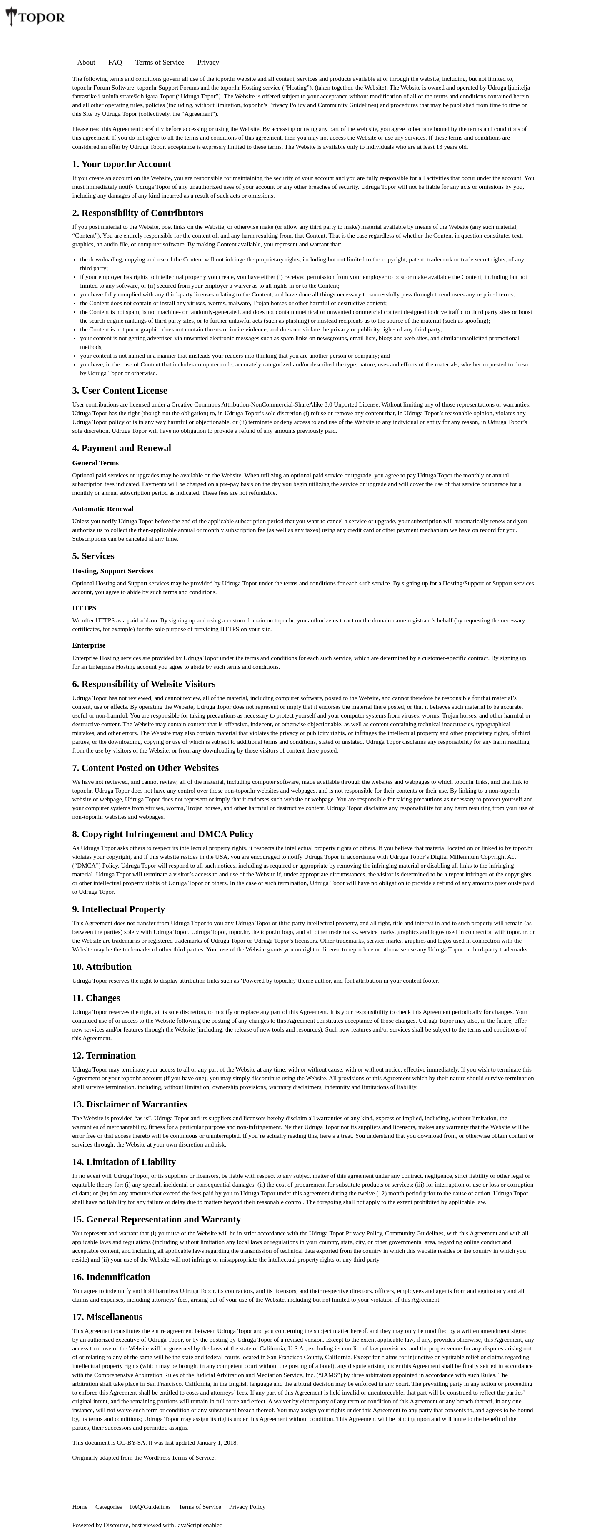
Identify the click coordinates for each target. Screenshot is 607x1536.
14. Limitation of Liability (124, 1162)
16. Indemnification (111, 1277)
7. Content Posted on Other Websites (145, 768)
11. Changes (96, 998)
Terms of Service (159, 62)
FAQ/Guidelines (150, 1506)
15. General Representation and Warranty (156, 1219)
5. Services (93, 556)
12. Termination (104, 1055)
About (86, 62)
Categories (108, 1506)
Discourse (116, 1525)
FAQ (115, 62)
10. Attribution (102, 966)
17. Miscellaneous (107, 1317)
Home (80, 1506)
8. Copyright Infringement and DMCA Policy (163, 834)
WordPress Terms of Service (178, 1457)
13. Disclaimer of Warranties (129, 1104)
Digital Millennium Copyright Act (473, 856)
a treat (344, 1135)
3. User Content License (119, 390)
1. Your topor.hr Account (121, 164)
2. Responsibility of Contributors (138, 213)
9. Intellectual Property (118, 909)
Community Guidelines (347, 105)
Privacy (208, 62)
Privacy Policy (287, 105)
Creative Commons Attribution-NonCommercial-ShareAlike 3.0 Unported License (275, 404)
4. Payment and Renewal (122, 448)
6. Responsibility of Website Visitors (144, 684)
